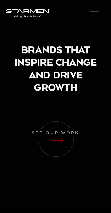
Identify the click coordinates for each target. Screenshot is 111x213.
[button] (96, 13)
